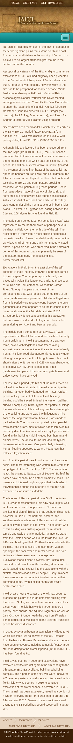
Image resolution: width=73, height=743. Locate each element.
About (7, 720)
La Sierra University (56, 726)
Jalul (9, 20)
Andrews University (22, 726)
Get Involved (52, 3)
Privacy (43, 720)
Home (15, 3)
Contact (30, 3)
